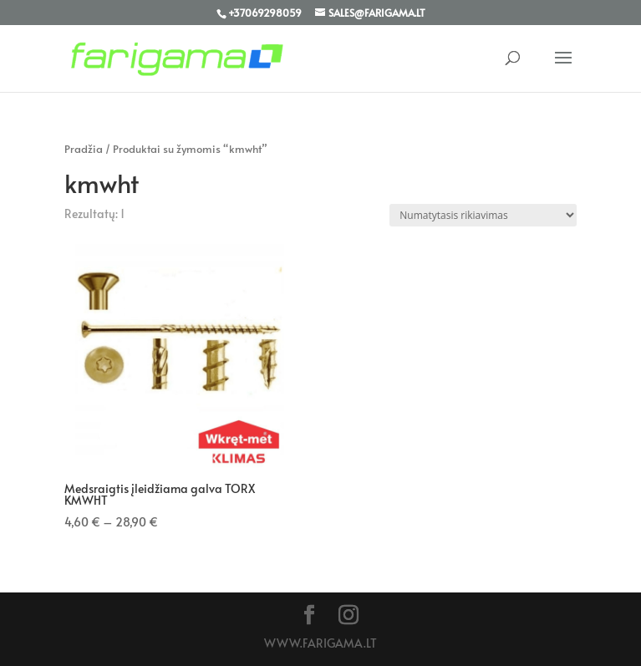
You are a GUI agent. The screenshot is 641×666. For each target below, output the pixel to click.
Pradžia (83, 148)
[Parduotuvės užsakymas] (483, 215)
